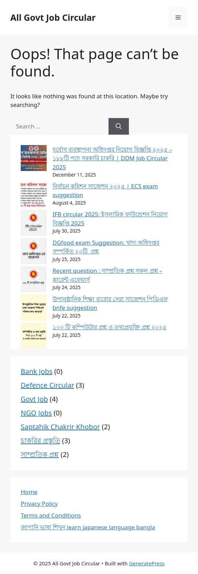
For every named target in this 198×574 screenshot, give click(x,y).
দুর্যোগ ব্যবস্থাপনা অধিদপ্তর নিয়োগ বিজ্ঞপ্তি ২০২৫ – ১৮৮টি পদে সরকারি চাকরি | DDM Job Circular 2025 (112, 158)
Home (29, 492)
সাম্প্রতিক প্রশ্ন (40, 454)
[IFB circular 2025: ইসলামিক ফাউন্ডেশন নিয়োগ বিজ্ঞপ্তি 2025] (34, 224)
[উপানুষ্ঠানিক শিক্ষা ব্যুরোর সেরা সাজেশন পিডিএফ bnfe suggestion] (34, 309)
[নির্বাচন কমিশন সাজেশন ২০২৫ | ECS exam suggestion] (34, 196)
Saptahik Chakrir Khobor (60, 426)
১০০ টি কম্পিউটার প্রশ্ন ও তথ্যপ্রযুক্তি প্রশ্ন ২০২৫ (110, 327)
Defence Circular (47, 385)
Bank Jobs (37, 371)
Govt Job (34, 399)
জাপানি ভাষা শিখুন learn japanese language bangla (88, 527)
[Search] (119, 126)
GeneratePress (146, 563)
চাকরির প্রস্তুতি (40, 440)
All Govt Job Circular (53, 17)
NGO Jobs (36, 413)
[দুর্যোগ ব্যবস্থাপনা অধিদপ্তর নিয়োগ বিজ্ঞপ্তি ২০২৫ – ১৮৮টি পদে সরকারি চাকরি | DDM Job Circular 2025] (34, 159)
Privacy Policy (39, 504)
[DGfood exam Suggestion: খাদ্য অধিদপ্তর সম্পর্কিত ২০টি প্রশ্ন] (34, 252)
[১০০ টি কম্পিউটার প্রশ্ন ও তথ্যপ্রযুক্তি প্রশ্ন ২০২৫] (34, 337)
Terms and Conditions (51, 515)
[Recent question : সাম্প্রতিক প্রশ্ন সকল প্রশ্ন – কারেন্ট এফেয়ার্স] (34, 280)
